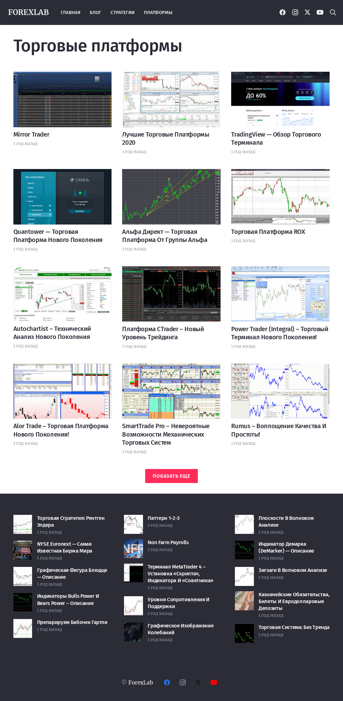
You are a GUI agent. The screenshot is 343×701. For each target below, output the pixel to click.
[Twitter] (307, 12)
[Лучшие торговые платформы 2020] (171, 76)
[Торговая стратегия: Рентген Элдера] (22, 519)
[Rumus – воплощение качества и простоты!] (280, 368)
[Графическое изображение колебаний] (133, 627)
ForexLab (140, 682)
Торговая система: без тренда (294, 627)
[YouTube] (320, 12)
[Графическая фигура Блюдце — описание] (22, 571)
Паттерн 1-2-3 (164, 518)
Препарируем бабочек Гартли (72, 622)
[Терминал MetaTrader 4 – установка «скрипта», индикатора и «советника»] (133, 568)
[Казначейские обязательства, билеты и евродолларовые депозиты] (244, 596)
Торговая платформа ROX (268, 231)
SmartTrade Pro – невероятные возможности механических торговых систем (166, 434)
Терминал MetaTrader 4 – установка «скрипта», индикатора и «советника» (180, 573)
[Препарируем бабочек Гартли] (22, 624)
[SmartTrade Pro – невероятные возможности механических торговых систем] (171, 368)
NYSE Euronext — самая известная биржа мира (64, 547)
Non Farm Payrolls (168, 542)
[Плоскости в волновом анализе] (244, 519)
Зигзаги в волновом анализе (293, 570)
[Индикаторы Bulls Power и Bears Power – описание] (22, 597)
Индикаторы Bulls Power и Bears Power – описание (68, 599)
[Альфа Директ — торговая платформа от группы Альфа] (171, 174)
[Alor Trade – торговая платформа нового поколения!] (62, 368)
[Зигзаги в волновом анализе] (244, 571)
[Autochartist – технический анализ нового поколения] (62, 271)
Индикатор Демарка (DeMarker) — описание (286, 547)
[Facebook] (282, 12)
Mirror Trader (31, 134)
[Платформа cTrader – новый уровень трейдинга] (171, 271)
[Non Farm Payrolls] (133, 544)
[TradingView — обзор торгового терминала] (280, 76)
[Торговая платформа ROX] (280, 174)
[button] (332, 12)
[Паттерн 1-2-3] (133, 519)
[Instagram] (295, 12)
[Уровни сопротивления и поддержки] (133, 601)
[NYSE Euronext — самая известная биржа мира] (22, 545)
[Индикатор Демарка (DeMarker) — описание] (244, 545)
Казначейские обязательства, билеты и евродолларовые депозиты (294, 601)
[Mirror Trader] (62, 76)
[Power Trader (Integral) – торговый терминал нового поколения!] (280, 271)
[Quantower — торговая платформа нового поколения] (62, 174)
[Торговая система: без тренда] (244, 629)
